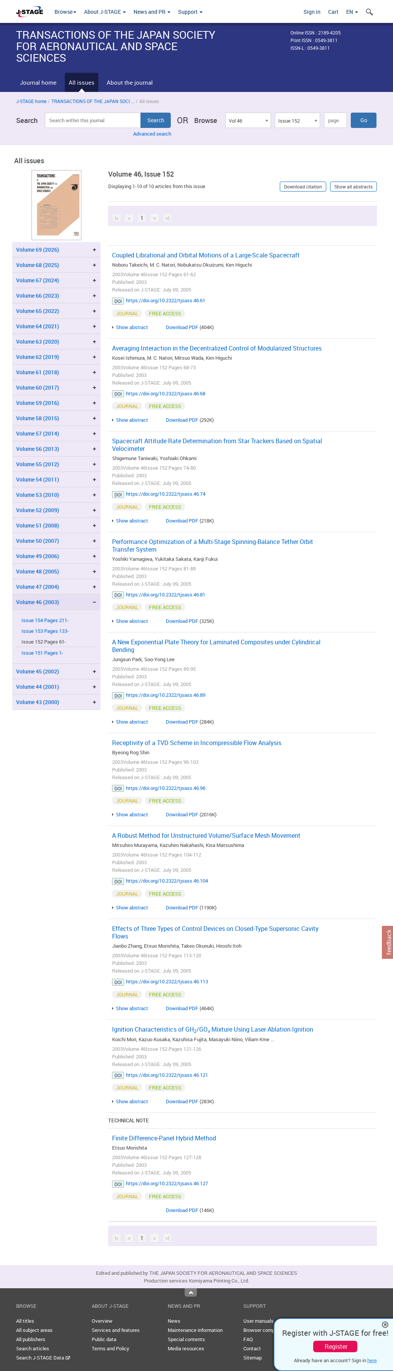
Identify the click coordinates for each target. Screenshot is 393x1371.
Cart (333, 11)
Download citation (303, 186)
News (174, 1320)
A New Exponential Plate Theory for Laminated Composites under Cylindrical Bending (216, 646)
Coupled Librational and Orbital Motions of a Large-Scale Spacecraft (206, 255)
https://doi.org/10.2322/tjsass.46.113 (167, 981)
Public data (104, 1339)
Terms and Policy (110, 1348)
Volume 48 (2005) (37, 571)
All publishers (30, 1339)
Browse (65, 11)
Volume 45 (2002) (37, 671)
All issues (81, 82)
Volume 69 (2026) (37, 249)
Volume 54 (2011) (37, 479)
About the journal (130, 82)
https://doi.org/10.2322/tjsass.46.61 (165, 300)
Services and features (116, 1330)
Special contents (186, 1339)
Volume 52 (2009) (37, 510)
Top (191, 1292)
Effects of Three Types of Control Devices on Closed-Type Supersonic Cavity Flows (215, 932)
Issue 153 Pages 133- (45, 631)
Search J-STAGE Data (43, 1357)
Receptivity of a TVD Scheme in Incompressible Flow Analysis (196, 743)
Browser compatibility (267, 1330)
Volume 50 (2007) (37, 540)
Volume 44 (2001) (37, 686)
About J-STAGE (105, 11)
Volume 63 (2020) (37, 341)
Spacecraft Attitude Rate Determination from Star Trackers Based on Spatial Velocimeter (217, 445)
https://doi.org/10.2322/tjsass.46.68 (165, 393)
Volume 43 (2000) (37, 702)
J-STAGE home (31, 101)
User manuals (258, 1320)
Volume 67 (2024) (37, 280)
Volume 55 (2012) (37, 464)
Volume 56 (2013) (37, 448)
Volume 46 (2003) (37, 602)
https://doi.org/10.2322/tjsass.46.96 (165, 788)
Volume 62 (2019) (37, 356)
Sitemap (252, 1357)
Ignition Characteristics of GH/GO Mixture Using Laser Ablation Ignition (212, 1029)
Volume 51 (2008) (37, 525)
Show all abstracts (353, 186)
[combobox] (248, 120)
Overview (102, 1320)
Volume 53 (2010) (37, 494)
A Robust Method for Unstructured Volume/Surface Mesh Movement (206, 835)
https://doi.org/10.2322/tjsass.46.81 (165, 594)
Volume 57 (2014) (37, 433)
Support (190, 11)
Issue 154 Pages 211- (45, 620)
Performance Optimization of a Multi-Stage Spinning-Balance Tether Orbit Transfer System (212, 545)
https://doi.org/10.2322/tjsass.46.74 (165, 493)
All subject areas (34, 1330)
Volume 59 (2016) (37, 402)
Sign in (312, 11)
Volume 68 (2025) (37, 265)
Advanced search (152, 133)
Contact (252, 1348)
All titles (25, 1320)
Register (336, 1346)
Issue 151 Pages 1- (42, 653)
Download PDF (182, 327)
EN (352, 11)
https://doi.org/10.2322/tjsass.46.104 (167, 880)
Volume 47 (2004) (37, 586)
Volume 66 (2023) (37, 295)
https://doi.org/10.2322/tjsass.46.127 (167, 1183)
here (372, 1360)
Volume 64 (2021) (37, 326)
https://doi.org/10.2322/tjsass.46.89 (165, 694)
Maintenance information (195, 1330)
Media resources (186, 1348)
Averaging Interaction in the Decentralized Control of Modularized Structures (217, 348)
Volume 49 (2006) (37, 556)
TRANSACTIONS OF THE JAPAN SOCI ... (92, 101)
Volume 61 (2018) (37, 372)
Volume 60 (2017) (37, 387)
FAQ (248, 1339)
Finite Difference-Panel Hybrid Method (164, 1138)
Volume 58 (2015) (37, 418)
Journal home (38, 82)
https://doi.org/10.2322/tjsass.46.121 (167, 1074)
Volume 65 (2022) (37, 310)
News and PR (152, 11)
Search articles (32, 1348)
